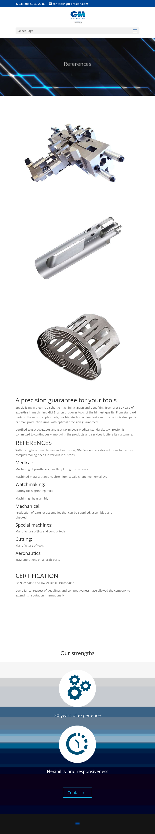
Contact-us (77, 792)
